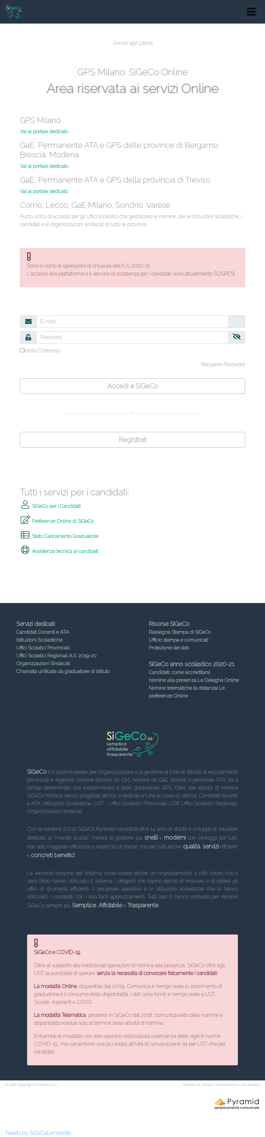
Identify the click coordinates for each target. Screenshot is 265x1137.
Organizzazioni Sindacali (43, 663)
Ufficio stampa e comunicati (178, 640)
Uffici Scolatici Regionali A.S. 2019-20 (56, 656)
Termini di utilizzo (198, 1085)
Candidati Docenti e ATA (42, 632)
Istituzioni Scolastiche (39, 640)
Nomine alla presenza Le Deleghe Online (194, 680)
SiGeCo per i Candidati (50, 506)
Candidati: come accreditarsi (179, 672)
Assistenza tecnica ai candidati (59, 551)
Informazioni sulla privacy (238, 1085)
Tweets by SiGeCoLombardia (38, 1133)
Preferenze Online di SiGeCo (57, 521)
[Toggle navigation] (251, 11)
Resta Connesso (42, 350)
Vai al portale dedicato (44, 131)
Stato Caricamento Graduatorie (59, 536)
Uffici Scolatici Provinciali (43, 648)
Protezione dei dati (169, 648)
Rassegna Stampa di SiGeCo (180, 632)
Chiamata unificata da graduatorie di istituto (63, 671)
